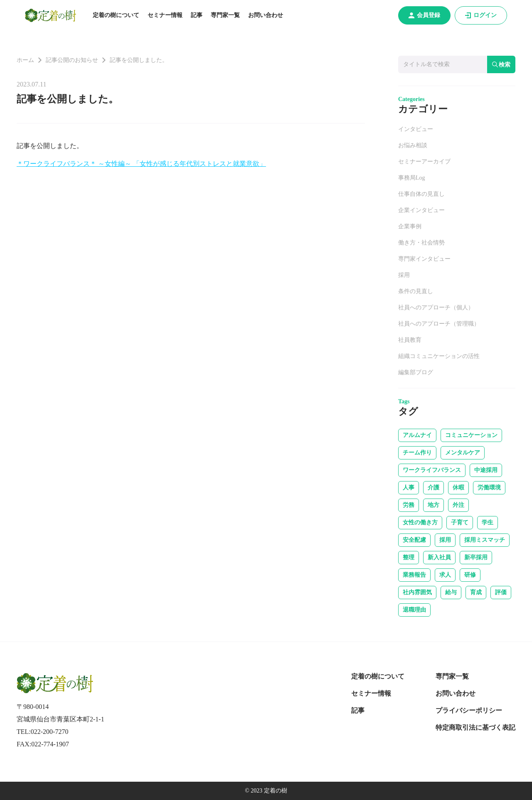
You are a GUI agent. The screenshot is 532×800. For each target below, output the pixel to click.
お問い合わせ (265, 15)
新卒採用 (476, 557)
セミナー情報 (165, 15)
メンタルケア (462, 452)
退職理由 (414, 610)
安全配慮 (414, 540)
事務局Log (411, 178)
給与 (451, 592)
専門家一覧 (225, 15)
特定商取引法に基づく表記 (475, 727)
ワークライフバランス (432, 470)
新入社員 (439, 557)
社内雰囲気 (417, 592)
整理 (408, 557)
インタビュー (415, 129)
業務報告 (414, 575)
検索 (501, 64)
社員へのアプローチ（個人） (436, 307)
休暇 (458, 487)
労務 (408, 505)
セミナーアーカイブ (424, 161)
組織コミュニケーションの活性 (439, 356)
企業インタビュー (421, 210)
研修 (470, 575)
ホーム (25, 60)
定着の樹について (116, 15)
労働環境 (489, 487)
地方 (433, 505)
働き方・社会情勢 (421, 243)
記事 (196, 15)
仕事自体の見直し (421, 194)
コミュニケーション (471, 435)
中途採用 (486, 470)
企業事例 (409, 226)
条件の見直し (415, 291)
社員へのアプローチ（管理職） (439, 324)
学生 (487, 522)
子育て (459, 522)
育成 (476, 592)
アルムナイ (417, 435)
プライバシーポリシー (469, 710)
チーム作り (417, 452)
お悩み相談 (412, 145)
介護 (433, 487)
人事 (408, 487)
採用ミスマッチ (484, 540)
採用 (404, 275)
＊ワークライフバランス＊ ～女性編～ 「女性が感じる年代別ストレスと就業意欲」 (141, 163)
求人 (445, 575)
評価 (501, 592)
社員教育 (409, 340)
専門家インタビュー (424, 259)
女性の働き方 (420, 522)
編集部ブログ (415, 372)
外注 (458, 505)
